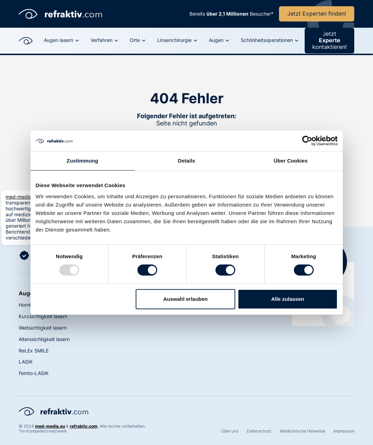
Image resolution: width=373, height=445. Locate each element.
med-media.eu (22, 197)
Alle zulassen (287, 299)
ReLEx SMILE (34, 351)
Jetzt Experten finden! (316, 13)
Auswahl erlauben (185, 299)
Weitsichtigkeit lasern (43, 328)
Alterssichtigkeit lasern (44, 339)
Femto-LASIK (34, 373)
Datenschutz (259, 431)
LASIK (26, 362)
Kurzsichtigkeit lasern (43, 316)
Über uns (229, 431)
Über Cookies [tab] (291, 161)
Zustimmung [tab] (82, 161)
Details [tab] (186, 161)
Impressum (343, 431)
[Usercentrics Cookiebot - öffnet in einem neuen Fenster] (307, 141)
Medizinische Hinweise (302, 431)
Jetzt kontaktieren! (329, 40)
